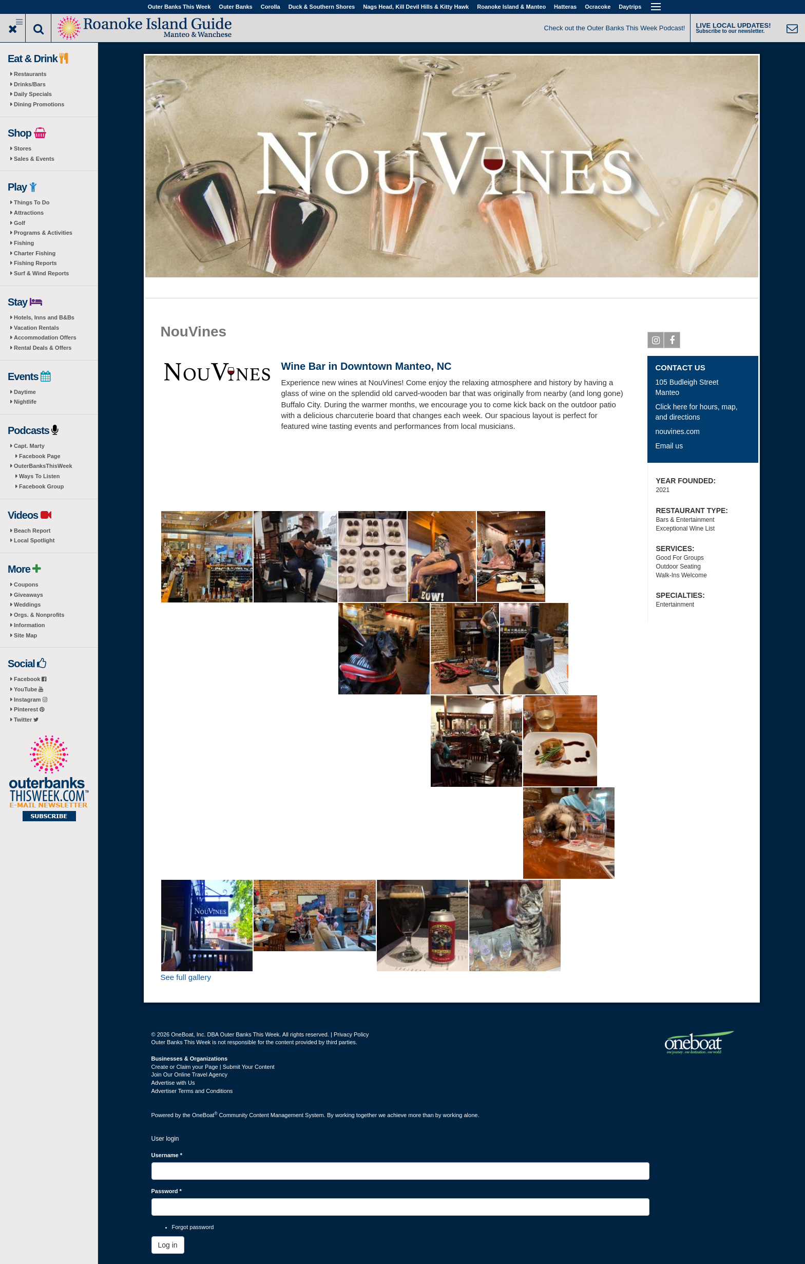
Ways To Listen (39, 476)
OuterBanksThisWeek (43, 466)
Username (167, 1155)
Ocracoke (597, 7)
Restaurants (30, 74)
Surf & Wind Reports (41, 273)
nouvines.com (677, 431)
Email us (669, 446)
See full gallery (186, 977)
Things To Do (31, 202)
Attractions (29, 213)
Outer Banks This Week (179, 7)
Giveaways (28, 595)
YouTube (28, 689)
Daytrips (630, 7)
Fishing (24, 243)
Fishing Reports (35, 263)
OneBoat (205, 1115)
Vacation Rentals (36, 328)
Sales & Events (34, 159)
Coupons (26, 584)
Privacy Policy (351, 1034)
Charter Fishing (34, 253)
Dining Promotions (39, 104)
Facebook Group (41, 486)
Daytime (25, 392)
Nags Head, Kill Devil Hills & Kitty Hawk (416, 7)
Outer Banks (235, 7)
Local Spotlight (34, 540)
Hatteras (565, 7)
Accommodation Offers (45, 337)
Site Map (25, 635)
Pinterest (29, 709)
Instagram (30, 699)
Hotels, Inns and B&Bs (44, 317)
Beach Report (32, 530)
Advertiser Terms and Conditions (192, 1091)
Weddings (27, 604)
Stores (22, 148)
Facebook (30, 679)
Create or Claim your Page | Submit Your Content (213, 1067)
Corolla (270, 7)
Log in (168, 1245)
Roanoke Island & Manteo (511, 7)
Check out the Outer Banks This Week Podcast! (614, 28)
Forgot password (193, 1227)
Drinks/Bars (30, 84)
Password (166, 1191)
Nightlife (25, 402)
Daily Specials (33, 94)
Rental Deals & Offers (42, 348)
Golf (19, 223)
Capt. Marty (29, 446)
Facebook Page (40, 456)
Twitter (26, 719)
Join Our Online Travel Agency (189, 1074)
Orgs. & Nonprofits (39, 615)
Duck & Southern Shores (322, 7)
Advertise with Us (173, 1083)
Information (29, 625)
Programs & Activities (43, 233)
